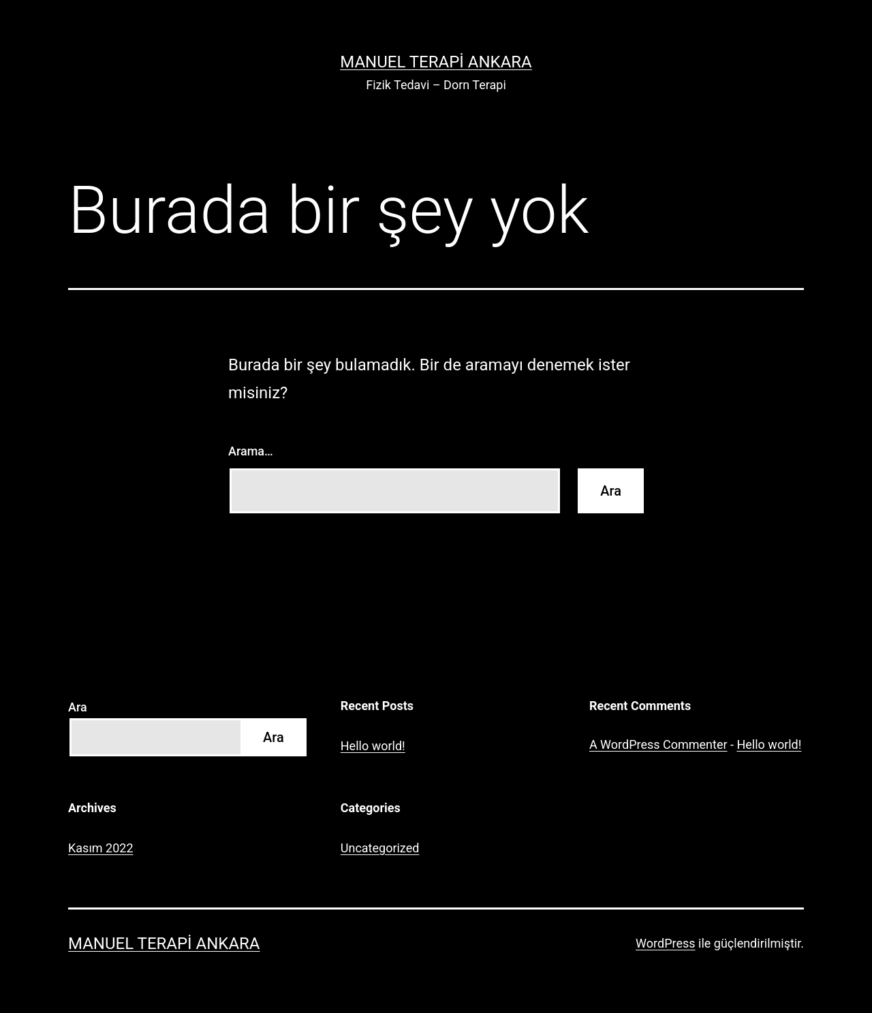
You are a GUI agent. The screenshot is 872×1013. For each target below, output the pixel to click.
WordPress (665, 943)
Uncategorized (380, 848)
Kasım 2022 (101, 848)
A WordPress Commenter (658, 744)
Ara (77, 707)
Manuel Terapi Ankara (436, 61)
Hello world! (373, 746)
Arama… (250, 451)
